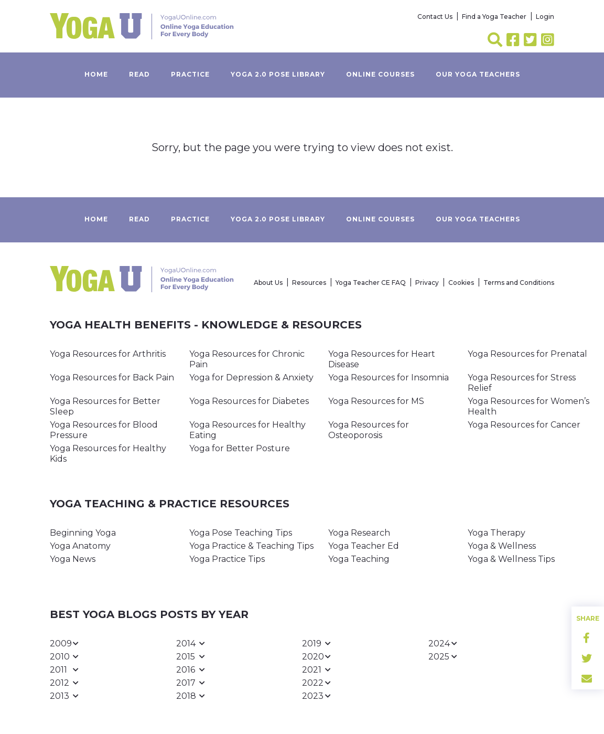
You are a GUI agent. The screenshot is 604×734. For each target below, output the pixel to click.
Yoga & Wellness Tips (511, 559)
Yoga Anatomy (80, 546)
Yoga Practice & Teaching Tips (251, 546)
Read (139, 74)
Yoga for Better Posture (239, 448)
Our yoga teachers (478, 74)
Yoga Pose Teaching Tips (240, 533)
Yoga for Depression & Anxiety (251, 377)
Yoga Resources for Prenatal (527, 354)
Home (96, 74)
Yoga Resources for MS (376, 401)
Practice (190, 74)
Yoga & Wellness (502, 546)
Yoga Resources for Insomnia (388, 377)
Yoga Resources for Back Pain (112, 377)
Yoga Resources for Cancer (524, 425)
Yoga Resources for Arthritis (108, 354)
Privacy (427, 282)
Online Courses (380, 74)
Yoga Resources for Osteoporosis (368, 430)
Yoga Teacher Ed (363, 546)
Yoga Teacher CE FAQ (371, 282)
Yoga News (72, 559)
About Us (268, 282)
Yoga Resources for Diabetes (249, 401)
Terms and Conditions (518, 282)
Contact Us (434, 16)
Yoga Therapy (496, 533)
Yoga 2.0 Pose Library (278, 74)
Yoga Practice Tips (227, 559)
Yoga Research (359, 533)
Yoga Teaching (359, 559)
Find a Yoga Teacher (494, 16)
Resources (309, 282)
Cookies (461, 282)
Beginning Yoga (83, 533)
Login (545, 16)
